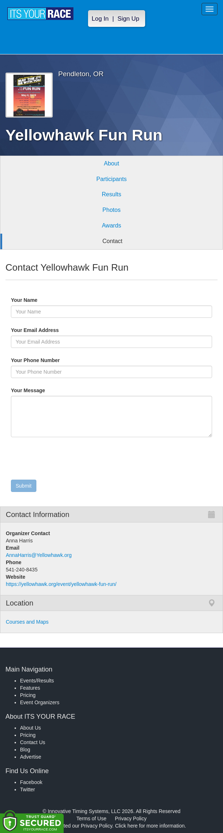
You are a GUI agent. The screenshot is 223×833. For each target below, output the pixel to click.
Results (111, 194)
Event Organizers (39, 702)
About (111, 163)
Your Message (40, 390)
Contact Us (32, 742)
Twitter (27, 789)
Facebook (31, 782)
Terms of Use (91, 818)
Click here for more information (149, 826)
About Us (30, 728)
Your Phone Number (35, 360)
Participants (111, 179)
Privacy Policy (131, 818)
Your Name (36, 300)
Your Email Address (63, 330)
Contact (112, 241)
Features (30, 688)
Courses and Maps (27, 622)
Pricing (28, 695)
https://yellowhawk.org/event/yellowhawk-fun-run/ (61, 584)
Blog (25, 749)
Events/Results (37, 681)
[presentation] (66, 460)
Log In (100, 18)
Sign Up (128, 18)
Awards (111, 225)
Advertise (30, 757)
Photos (112, 210)
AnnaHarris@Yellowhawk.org (39, 555)
